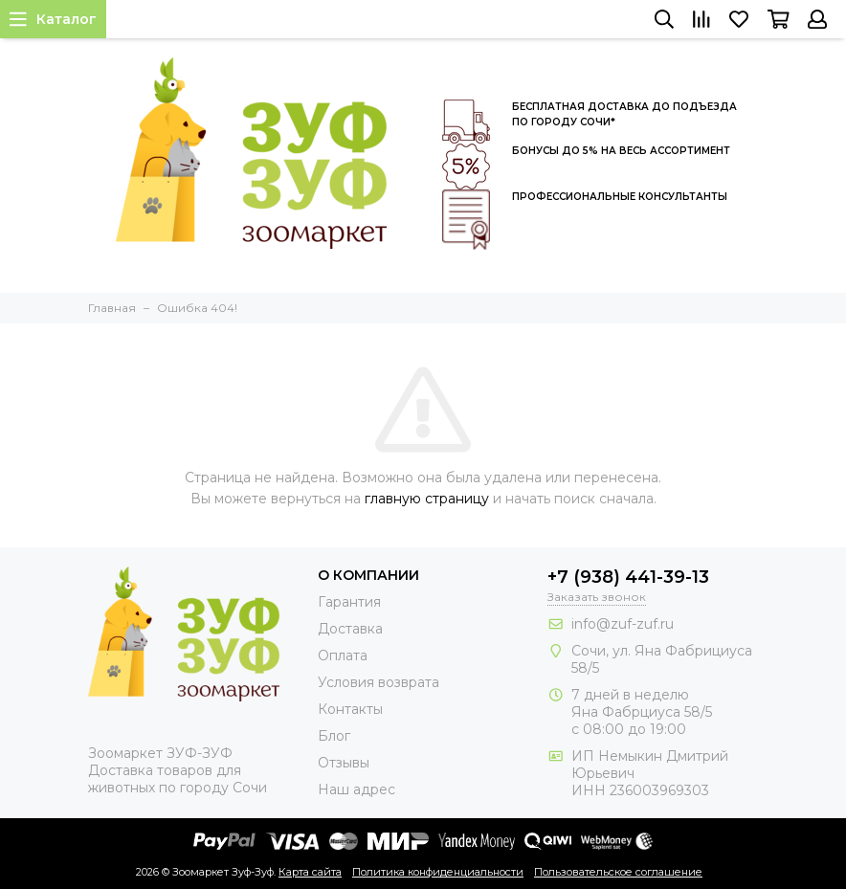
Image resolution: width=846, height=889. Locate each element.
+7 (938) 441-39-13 (628, 577)
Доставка (350, 628)
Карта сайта (310, 871)
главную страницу (427, 498)
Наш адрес (356, 789)
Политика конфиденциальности (437, 871)
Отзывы (343, 762)
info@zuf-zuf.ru (622, 624)
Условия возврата (378, 682)
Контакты (350, 709)
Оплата (342, 655)
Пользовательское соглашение (618, 871)
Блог (334, 736)
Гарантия (349, 602)
